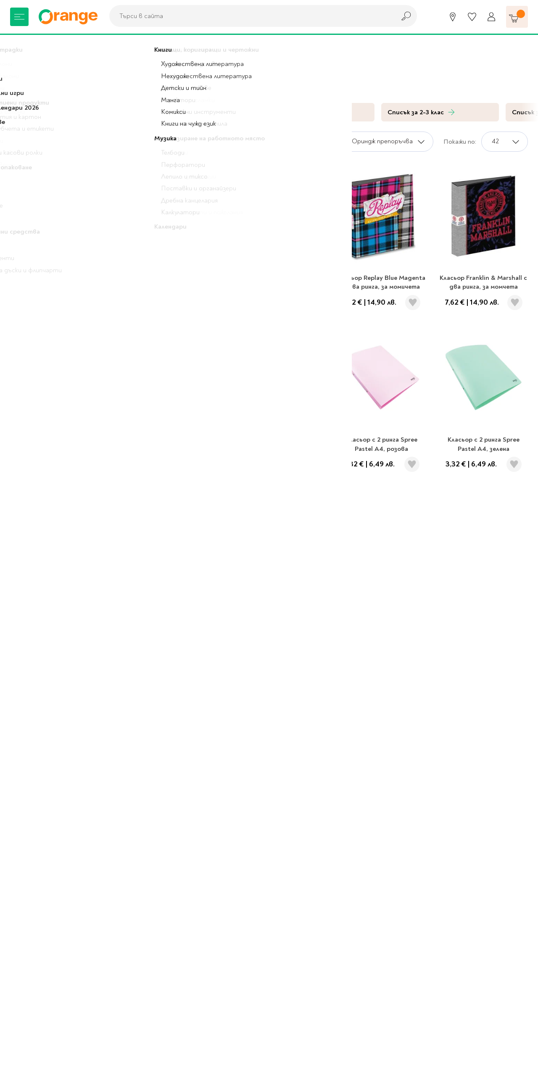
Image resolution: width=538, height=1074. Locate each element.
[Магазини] (452, 16)
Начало (21, 46)
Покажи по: (459, 141)
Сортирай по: (315, 141)
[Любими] (472, 16)
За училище (61, 46)
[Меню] (19, 17)
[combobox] (250, 16)
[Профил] (491, 16)
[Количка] (517, 17)
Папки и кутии (111, 46)
